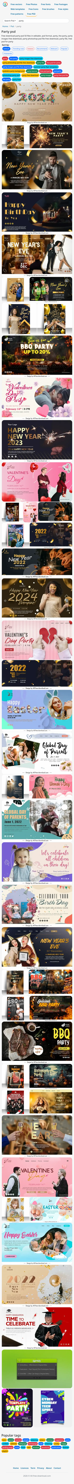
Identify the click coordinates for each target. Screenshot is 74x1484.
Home (5, 26)
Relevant (54, 49)
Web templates (18, 9)
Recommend (42, 49)
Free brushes (48, 9)
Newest (30, 49)
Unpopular (8, 53)
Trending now (18, 49)
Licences (25, 1468)
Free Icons (33, 9)
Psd (12, 26)
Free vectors (16, 4)
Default (6, 49)
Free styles (63, 9)
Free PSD (31, 14)
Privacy (40, 1468)
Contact (57, 1468)
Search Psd (9, 20)
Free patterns (17, 14)
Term (33, 1468)
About (49, 1468)
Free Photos (31, 4)
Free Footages (61, 4)
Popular (64, 49)
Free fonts (46, 4)
